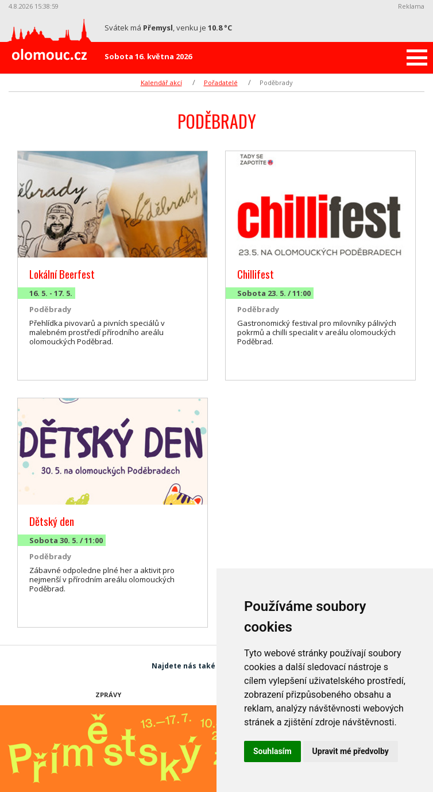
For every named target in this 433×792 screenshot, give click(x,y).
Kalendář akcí (161, 82)
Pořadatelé (221, 82)
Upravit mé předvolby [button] (350, 751)
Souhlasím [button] (272, 751)
